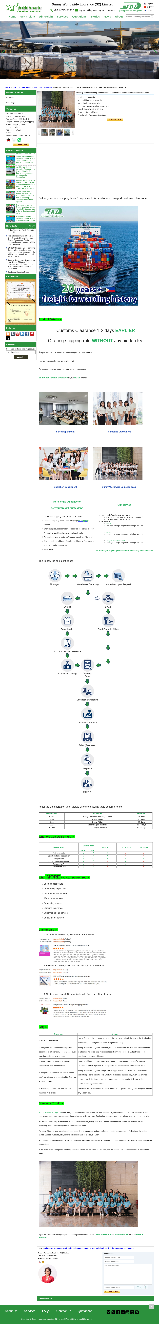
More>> (32, 226)
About (119, 16)
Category (16, 87)
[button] (156, 53)
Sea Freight (27, 16)
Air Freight (46, 16)
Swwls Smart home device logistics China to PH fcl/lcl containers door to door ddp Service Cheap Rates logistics (25, 197)
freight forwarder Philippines (121, 1248)
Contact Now (21, 144)
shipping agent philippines (95, 1248)
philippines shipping (52, 1248)
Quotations (79, 16)
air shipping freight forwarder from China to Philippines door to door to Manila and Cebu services (25, 221)
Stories (95, 16)
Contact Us (63, 1311)
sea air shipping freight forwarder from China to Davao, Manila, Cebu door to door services (25, 160)
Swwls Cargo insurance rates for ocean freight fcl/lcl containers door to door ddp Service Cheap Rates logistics (25, 185)
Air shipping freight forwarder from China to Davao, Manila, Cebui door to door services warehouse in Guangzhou (25, 173)
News (107, 16)
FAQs (46, 1311)
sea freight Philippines (72, 1248)
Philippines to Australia (43, 87)
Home (12, 16)
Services (62, 16)
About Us (11, 1311)
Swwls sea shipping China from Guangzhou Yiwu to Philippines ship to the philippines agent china (25, 210)
